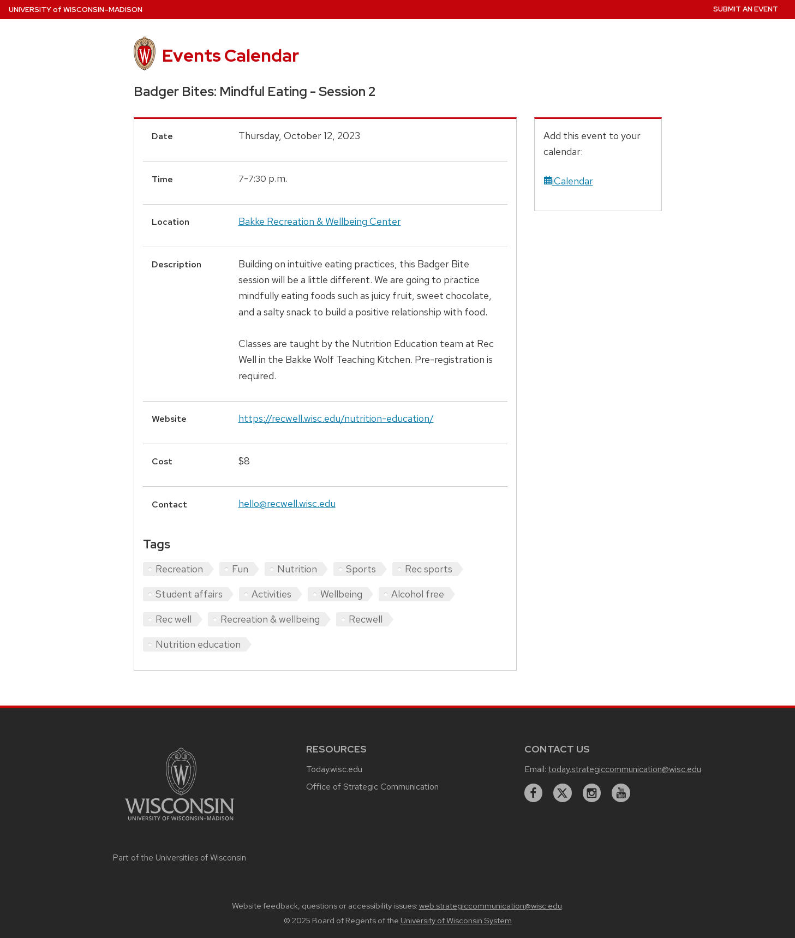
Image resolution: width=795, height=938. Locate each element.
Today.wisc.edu (334, 769)
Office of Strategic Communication (372, 786)
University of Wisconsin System (456, 920)
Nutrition (297, 569)
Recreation (179, 569)
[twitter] (562, 793)
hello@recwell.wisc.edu (287, 503)
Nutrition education (198, 644)
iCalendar (568, 181)
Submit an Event (745, 9)
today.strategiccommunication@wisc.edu (624, 769)
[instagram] (592, 793)
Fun (240, 569)
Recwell (365, 619)
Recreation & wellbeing (270, 619)
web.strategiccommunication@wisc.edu (490, 905)
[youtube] (621, 793)
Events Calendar (230, 55)
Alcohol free (417, 594)
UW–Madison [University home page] (75, 9)
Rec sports (428, 569)
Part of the (179, 857)
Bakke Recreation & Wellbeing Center (319, 221)
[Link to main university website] (179, 822)
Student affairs (189, 594)
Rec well (174, 619)
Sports (361, 569)
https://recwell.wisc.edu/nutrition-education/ (336, 418)
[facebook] (533, 793)
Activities (271, 594)
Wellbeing (341, 594)
